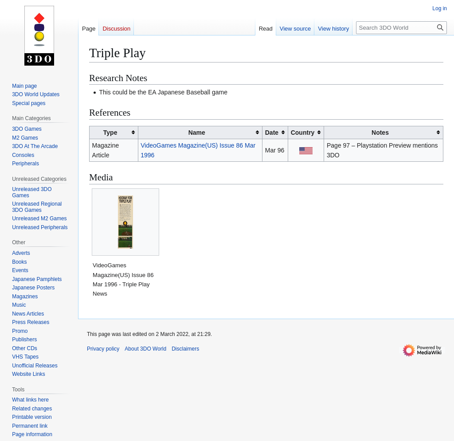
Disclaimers (185, 349)
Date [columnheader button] (271, 132)
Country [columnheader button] (303, 132)
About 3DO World (145, 349)
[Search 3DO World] (401, 27)
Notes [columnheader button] (380, 132)
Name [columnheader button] (196, 132)
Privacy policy (103, 349)
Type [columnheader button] (110, 132)
